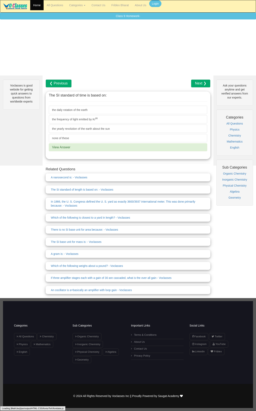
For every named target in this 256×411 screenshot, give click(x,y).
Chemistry (234, 135)
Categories (77, 5)
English (234, 147)
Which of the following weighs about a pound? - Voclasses (87, 265)
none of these (60, 138)
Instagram (199, 344)
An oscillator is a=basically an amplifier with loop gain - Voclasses (91, 290)
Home (37, 5)
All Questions (55, 5)
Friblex (216, 351)
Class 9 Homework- (128, 16)
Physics (234, 129)
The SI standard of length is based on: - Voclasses (82, 189)
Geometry (235, 197)
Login (155, 3)
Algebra (234, 191)
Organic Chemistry (234, 173)
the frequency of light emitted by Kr (75, 119)
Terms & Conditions (144, 334)
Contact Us (98, 5)
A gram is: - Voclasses (64, 253)
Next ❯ (200, 83)
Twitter (217, 336)
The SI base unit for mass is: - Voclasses (76, 241)
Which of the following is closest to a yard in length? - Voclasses (90, 217)
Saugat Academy (170, 396)
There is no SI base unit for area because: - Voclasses (84, 229)
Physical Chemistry (235, 185)
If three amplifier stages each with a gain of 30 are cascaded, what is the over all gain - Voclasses (111, 277)
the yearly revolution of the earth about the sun (81, 128)
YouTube (219, 344)
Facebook (199, 336)
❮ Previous (59, 83)
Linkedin (198, 351)
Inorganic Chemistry (234, 179)
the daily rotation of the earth (69, 110)
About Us (140, 5)
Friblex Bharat (120, 5)
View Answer (61, 147)
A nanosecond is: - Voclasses (69, 177)
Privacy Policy (140, 355)
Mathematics (235, 141)
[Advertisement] (120, 47)
